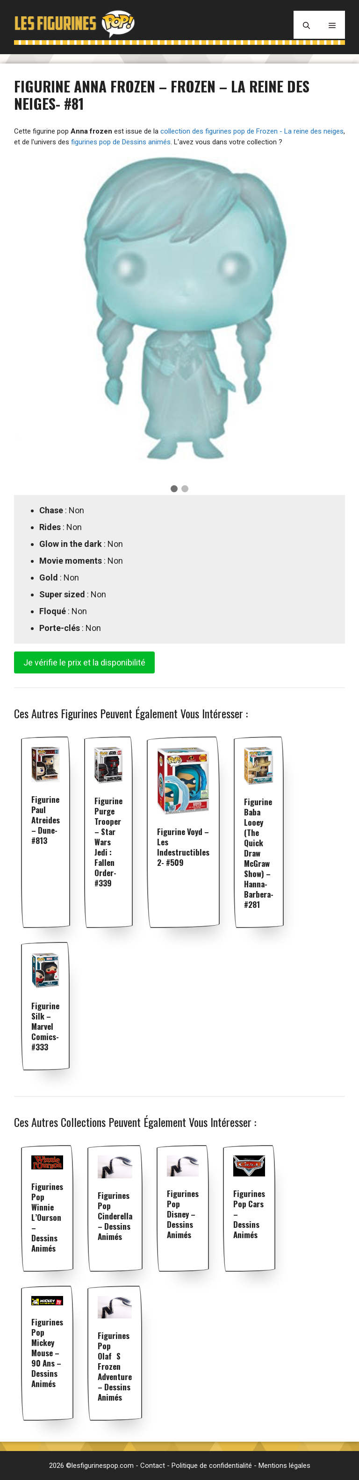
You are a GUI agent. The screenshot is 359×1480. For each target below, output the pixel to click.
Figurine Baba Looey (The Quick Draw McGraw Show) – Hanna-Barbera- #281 (258, 853)
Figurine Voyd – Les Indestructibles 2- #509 (183, 847)
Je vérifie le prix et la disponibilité (84, 662)
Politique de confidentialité (212, 1465)
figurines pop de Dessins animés (121, 142)
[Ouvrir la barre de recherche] (306, 25)
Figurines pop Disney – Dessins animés (183, 1214)
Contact (152, 1465)
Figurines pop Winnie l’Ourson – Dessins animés (47, 1217)
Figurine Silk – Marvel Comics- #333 (45, 1026)
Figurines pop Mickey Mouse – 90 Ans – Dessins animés (47, 1352)
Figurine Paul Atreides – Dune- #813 (45, 819)
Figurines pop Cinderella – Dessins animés (115, 1216)
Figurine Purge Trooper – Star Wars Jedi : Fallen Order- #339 (108, 842)
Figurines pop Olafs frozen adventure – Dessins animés (115, 1366)
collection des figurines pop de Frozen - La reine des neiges (252, 131)
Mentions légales (284, 1465)
